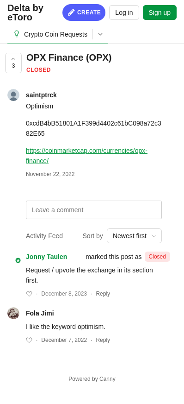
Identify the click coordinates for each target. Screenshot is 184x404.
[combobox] (134, 235)
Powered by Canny (91, 379)
